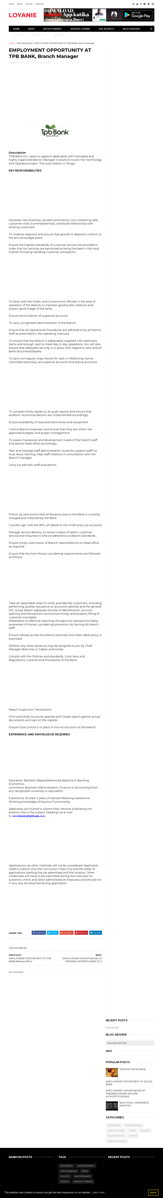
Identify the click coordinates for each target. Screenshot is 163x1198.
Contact (29, 4)
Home (11, 4)
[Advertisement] (55, 92)
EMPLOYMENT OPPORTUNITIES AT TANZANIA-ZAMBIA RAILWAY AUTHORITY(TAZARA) (125, 1093)
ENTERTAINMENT (133, 1125)
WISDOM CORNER (117, 1141)
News (31, 29)
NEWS (132, 1130)
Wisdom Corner (80, 29)
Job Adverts (106, 29)
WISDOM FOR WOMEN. (132, 1069)
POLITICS (145, 1130)
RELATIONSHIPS (116, 1136)
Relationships (131, 29)
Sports (17, 35)
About (20, 4)
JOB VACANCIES (25, 43)
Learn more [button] (98, 1192)
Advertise (39, 4)
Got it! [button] (153, 1192)
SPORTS (133, 1136)
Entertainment (52, 29)
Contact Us (38, 35)
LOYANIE (23, 15)
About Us (59, 35)
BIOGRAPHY (114, 1125)
